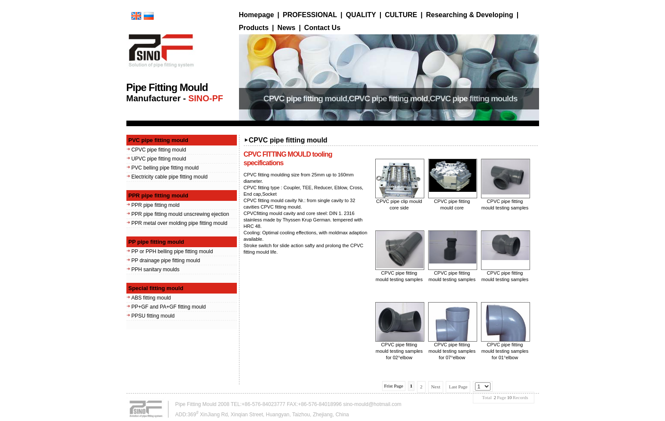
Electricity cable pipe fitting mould (170, 177)
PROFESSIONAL (310, 14)
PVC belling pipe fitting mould (165, 168)
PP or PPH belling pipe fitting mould (172, 251)
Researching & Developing (469, 14)
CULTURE (401, 14)
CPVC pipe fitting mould (159, 150)
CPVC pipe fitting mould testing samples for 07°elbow (452, 351)
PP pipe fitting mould (156, 242)
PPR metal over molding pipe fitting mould (179, 223)
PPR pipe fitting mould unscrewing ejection (180, 214)
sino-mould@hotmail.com (372, 404)
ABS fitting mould (151, 298)
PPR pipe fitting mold (156, 205)
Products (254, 27)
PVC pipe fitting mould (158, 140)
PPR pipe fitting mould (158, 195)
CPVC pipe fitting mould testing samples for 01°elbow (504, 351)
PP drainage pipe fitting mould (166, 260)
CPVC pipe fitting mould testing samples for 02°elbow (399, 351)
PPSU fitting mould (153, 316)
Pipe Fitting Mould (196, 404)
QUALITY (361, 14)
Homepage (256, 14)
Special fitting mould (156, 288)
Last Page (458, 386)
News (286, 27)
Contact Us (322, 27)
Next (435, 386)
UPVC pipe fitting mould (159, 159)
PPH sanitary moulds (156, 270)
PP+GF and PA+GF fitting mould (169, 307)
